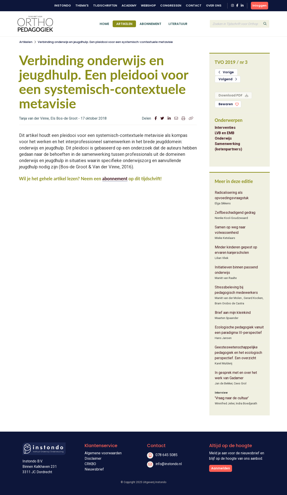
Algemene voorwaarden (103, 453)
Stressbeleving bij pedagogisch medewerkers (236, 290)
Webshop (148, 5)
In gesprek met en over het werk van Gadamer (236, 375)
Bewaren (226, 104)
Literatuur (178, 24)
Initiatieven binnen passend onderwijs (236, 270)
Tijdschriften (105, 5)
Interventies (225, 127)
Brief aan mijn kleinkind (233, 312)
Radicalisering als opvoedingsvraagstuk (232, 195)
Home (104, 24)
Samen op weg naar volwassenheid (230, 230)
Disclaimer (93, 458)
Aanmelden (220, 468)
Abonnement (150, 24)
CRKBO (90, 464)
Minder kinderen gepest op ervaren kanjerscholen (236, 250)
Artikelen (124, 24)
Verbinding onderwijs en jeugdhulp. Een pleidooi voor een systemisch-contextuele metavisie (105, 42)
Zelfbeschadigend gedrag (235, 212)
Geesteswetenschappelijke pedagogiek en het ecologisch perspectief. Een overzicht (238, 352)
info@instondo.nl (169, 464)
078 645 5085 (166, 455)
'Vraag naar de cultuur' (232, 398)
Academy (129, 5)
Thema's (82, 5)
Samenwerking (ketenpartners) (228, 146)
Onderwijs (223, 138)
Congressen (170, 5)
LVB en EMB (224, 133)
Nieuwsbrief (94, 469)
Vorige (226, 72)
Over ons (213, 5)
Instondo (62, 5)
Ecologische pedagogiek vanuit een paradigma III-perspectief (239, 330)
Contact (194, 5)
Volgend (228, 79)
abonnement (114, 178)
